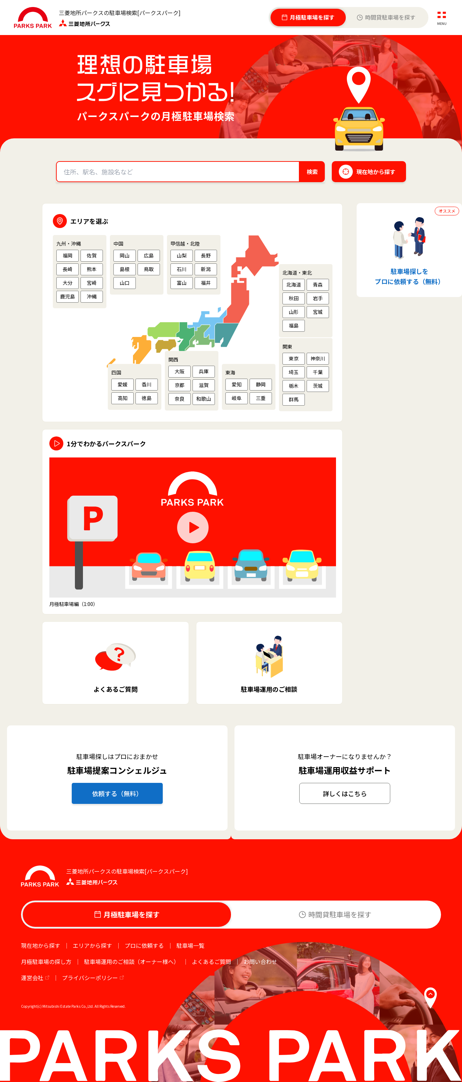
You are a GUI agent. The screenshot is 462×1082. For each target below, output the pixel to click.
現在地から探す (40, 945)
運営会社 (32, 977)
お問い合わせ (260, 961)
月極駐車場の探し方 (46, 961)
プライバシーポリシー (90, 977)
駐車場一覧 (190, 945)
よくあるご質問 (211, 961)
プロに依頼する (144, 945)
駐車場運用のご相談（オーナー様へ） (131, 961)
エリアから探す (92, 945)
